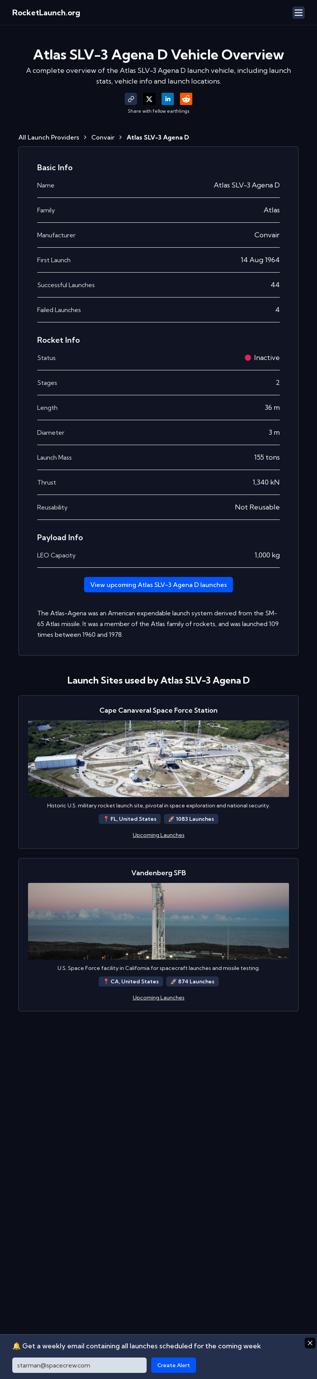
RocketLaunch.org (46, 12)
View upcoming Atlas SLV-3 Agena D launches (158, 584)
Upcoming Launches (159, 835)
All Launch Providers (48, 137)
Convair (102, 137)
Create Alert (173, 1365)
